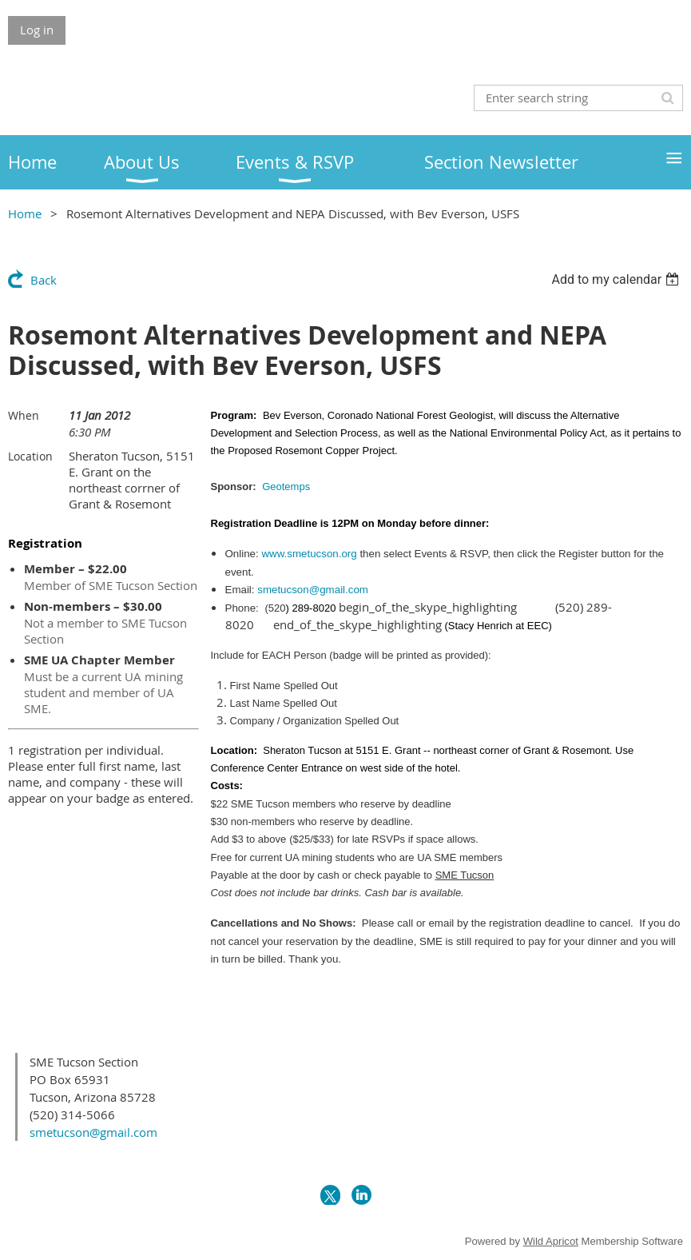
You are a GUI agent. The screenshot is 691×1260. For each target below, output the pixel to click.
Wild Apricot (550, 1241)
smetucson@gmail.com (312, 590)
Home (25, 213)
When (23, 415)
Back (43, 280)
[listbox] (617, 279)
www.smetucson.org (308, 554)
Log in (37, 30)
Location (30, 456)
